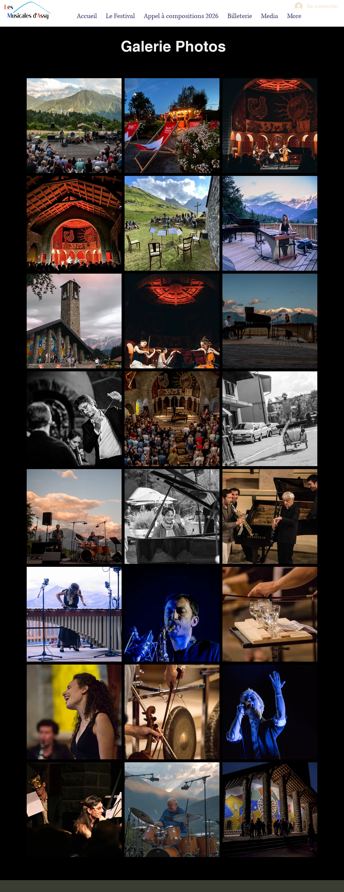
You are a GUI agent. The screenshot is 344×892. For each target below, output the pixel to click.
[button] (120, 16)
